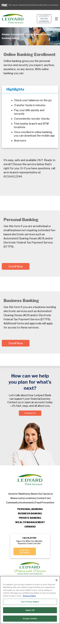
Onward (30, 526)
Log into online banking (44, 18)
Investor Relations (18, 493)
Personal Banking (30, 509)
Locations (29, 498)
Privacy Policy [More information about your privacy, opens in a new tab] (29, 596)
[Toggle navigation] (56, 18)
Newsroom (17, 498)
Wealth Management (30, 522)
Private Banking (30, 518)
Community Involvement (19, 502)
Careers (47, 493)
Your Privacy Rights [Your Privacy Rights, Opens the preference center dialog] (30, 601)
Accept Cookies (30, 618)
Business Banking (30, 513)
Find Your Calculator (24, 551)
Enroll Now (16, 266)
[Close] (56, 580)
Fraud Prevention (44, 502)
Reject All (30, 610)
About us (36, 493)
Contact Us (30, 413)
